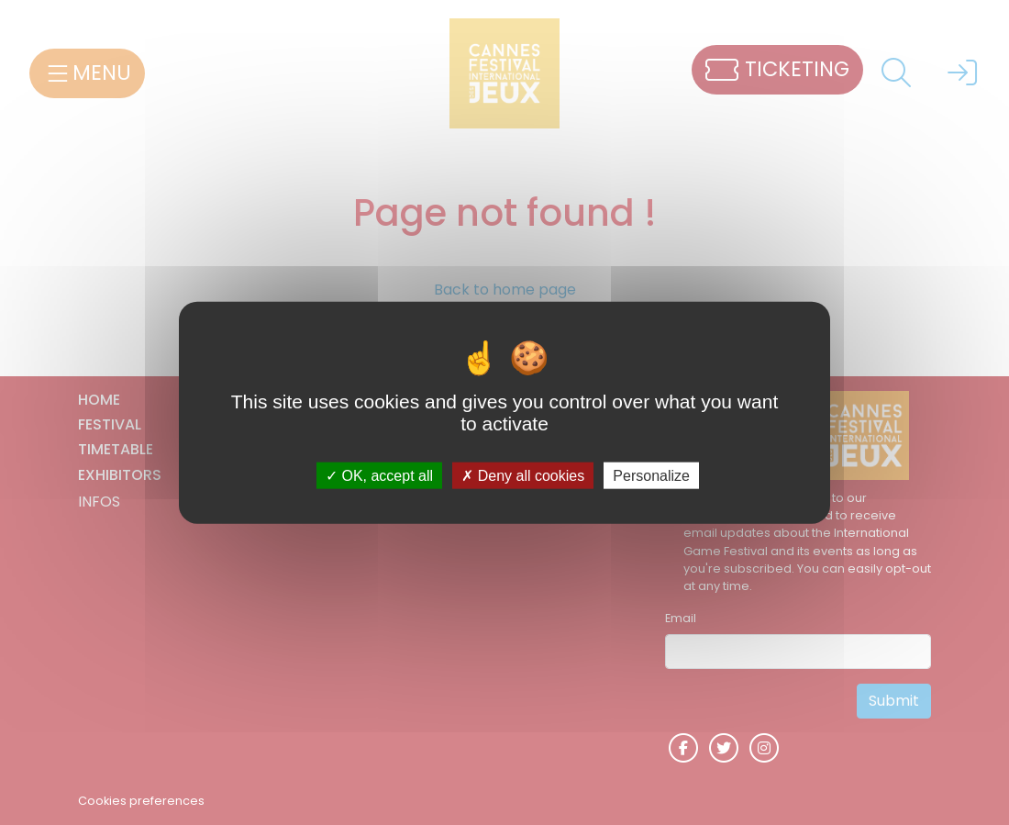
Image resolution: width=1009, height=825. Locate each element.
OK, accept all (379, 476)
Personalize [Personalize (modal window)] (651, 476)
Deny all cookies (522, 476)
